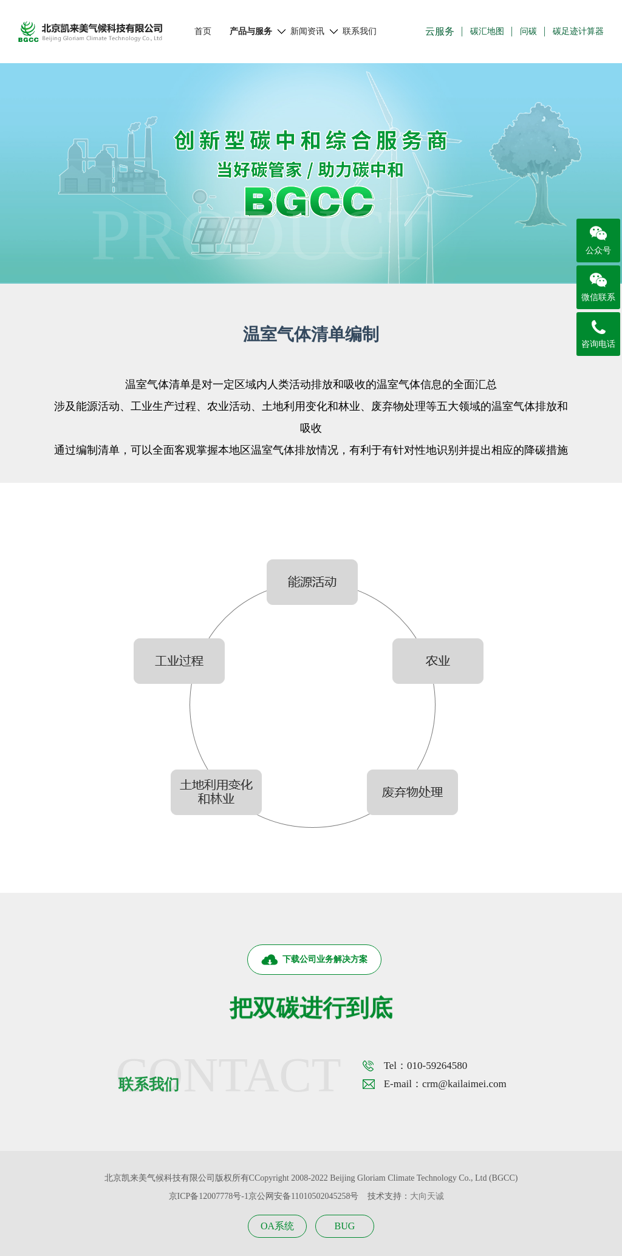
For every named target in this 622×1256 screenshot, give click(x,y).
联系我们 (360, 31)
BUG (345, 1226)
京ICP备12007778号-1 (208, 1196)
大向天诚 (427, 1196)
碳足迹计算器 (578, 31)
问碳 (528, 31)
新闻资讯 (307, 31)
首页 (202, 31)
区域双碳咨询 (175, 271)
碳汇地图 (487, 31)
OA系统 (277, 1226)
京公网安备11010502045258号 (303, 1196)
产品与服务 (251, 31)
